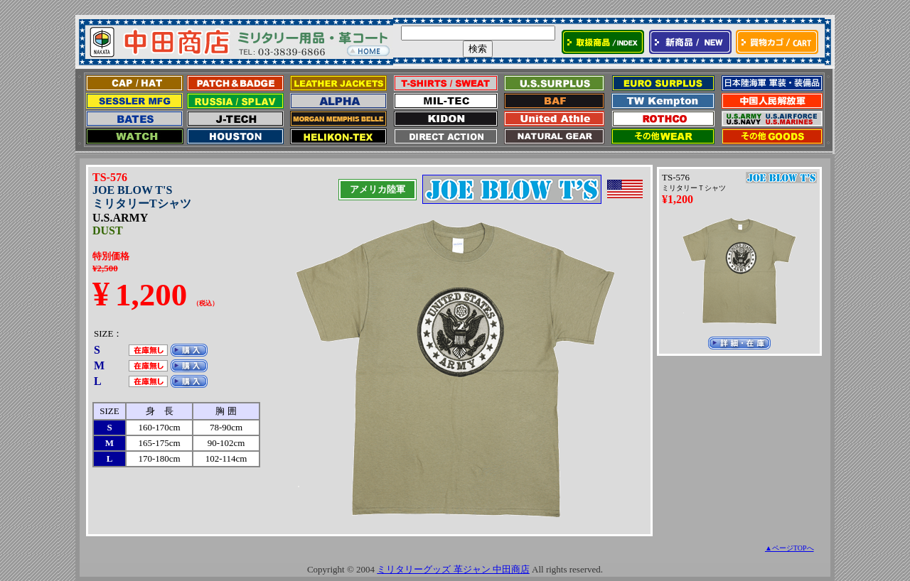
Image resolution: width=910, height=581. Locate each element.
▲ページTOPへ (789, 548)
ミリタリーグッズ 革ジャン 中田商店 (453, 569)
